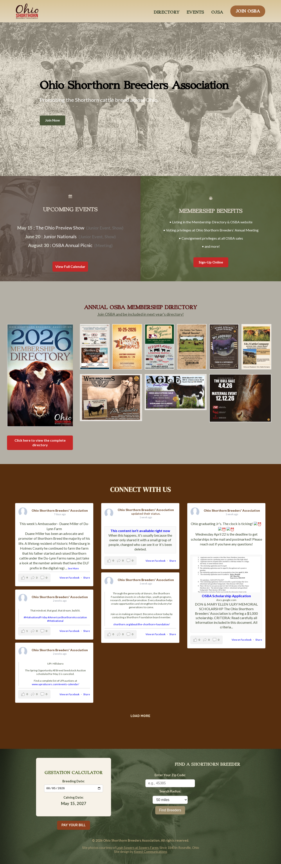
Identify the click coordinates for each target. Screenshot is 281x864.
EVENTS (195, 11)
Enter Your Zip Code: (170, 775)
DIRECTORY (167, 11)
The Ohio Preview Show (60, 227)
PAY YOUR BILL (73, 825)
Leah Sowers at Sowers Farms (138, 848)
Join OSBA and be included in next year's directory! (140, 314)
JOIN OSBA (248, 10)
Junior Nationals (60, 236)
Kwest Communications (150, 851)
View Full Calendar (70, 266)
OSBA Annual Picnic (72, 245)
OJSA (217, 11)
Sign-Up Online (211, 262)
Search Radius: (170, 791)
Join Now (52, 120)
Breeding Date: (73, 781)
